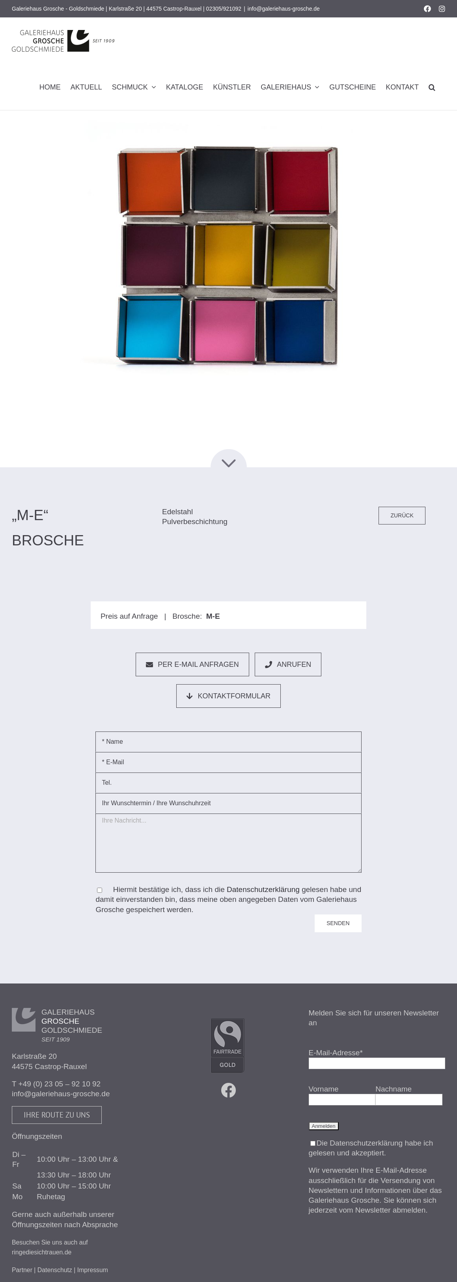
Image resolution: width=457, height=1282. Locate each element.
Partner (22, 1270)
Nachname (393, 1089)
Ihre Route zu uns (57, 1115)
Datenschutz (54, 1270)
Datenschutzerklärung (263, 889)
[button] (432, 87)
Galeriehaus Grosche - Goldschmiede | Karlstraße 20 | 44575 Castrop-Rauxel (106, 9)
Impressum (92, 1270)
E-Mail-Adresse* (336, 1053)
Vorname (324, 1089)
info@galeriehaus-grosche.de (284, 9)
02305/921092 (224, 9)
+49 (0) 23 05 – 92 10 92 (60, 1084)
